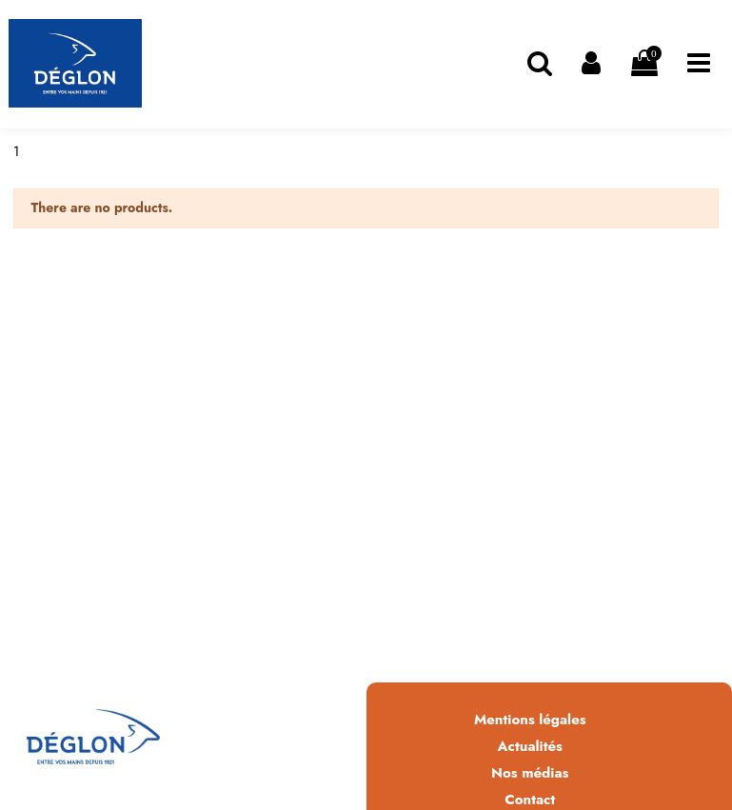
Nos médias (529, 772)
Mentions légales (530, 719)
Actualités (530, 746)
